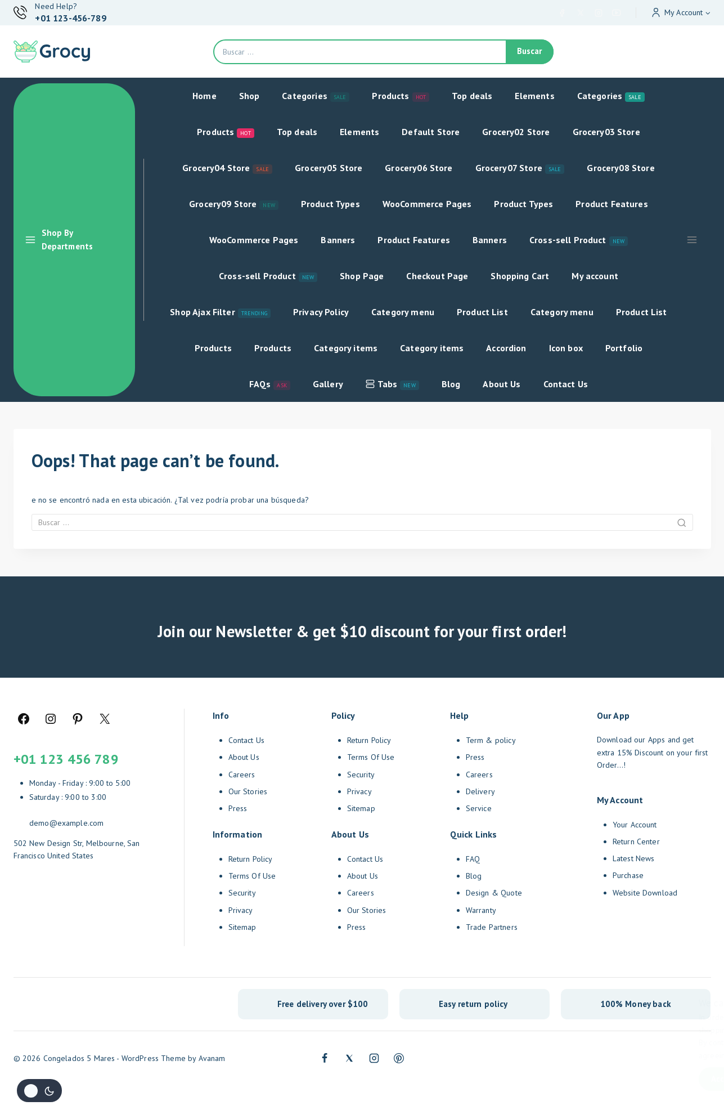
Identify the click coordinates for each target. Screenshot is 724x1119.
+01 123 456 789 (66, 759)
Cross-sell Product (578, 240)
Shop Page (362, 275)
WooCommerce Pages (427, 203)
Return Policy (250, 859)
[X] (580, 13)
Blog (451, 384)
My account (595, 275)
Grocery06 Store (418, 167)
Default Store (431, 131)
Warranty (481, 910)
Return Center (636, 841)
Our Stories (248, 791)
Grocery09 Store (233, 204)
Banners (338, 239)
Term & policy (491, 740)
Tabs (392, 384)
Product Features (611, 203)
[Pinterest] (399, 1058)
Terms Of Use (252, 876)
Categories (315, 96)
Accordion (506, 347)
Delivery (480, 791)
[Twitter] (349, 1058)
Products (400, 96)
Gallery (328, 384)
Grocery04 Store (227, 168)
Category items (345, 347)
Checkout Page (437, 275)
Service (479, 808)
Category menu (402, 311)
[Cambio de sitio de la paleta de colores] (39, 1090)
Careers (241, 774)
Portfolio (623, 347)
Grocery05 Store (328, 167)
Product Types (330, 203)
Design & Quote (494, 893)
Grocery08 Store (620, 167)
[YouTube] (616, 13)
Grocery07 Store (520, 168)
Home (204, 95)
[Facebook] (562, 13)
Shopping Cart (520, 275)
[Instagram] (598, 13)
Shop (249, 95)
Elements (534, 95)
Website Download (645, 893)
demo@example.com (66, 823)
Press (238, 808)
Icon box (566, 347)
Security (242, 893)
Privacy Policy (321, 311)
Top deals (472, 95)
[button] (707, 13)
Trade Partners (492, 927)
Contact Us (565, 384)
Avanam (212, 1058)
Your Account (635, 825)
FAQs (269, 384)
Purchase (628, 875)
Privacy (240, 910)
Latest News (634, 858)
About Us (501, 384)
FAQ (473, 859)
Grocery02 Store (516, 131)
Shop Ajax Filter (220, 312)
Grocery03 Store (606, 131)
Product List (482, 311)
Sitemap (242, 927)
